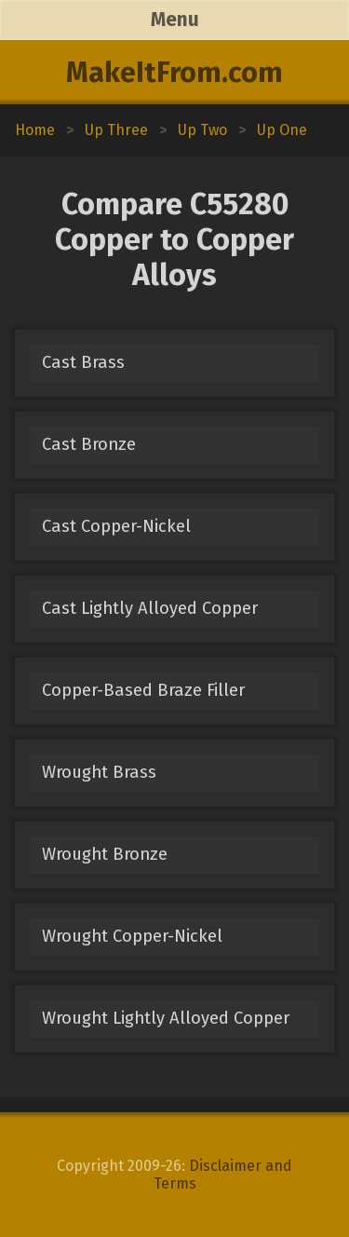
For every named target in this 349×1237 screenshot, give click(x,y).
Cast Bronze (89, 444)
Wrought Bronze (105, 854)
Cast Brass (83, 362)
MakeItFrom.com (174, 72)
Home (35, 130)
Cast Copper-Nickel (116, 526)
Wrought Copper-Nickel (132, 936)
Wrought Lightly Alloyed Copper (165, 1018)
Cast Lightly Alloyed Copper (150, 608)
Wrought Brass (99, 772)
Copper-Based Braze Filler (143, 690)
